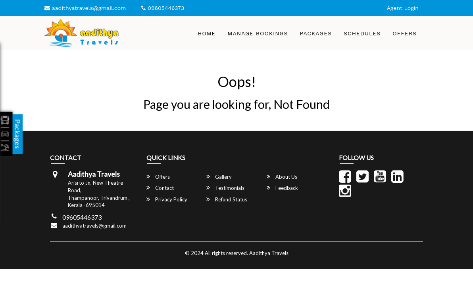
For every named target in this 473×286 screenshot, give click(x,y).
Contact (160, 187)
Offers (404, 33)
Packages (316, 33)
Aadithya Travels (268, 253)
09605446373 (156, 8)
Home (207, 33)
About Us (282, 176)
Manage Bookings (258, 33)
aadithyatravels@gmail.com (85, 8)
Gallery (219, 176)
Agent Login (403, 8)
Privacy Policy (166, 199)
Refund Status (226, 199)
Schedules (362, 33)
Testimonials (225, 187)
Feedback (282, 187)
